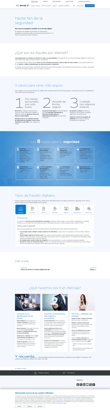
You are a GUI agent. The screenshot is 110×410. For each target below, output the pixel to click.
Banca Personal (57, 1)
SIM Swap (55, 209)
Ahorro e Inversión (46, 5)
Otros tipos (89, 209)
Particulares (34, 1)
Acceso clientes (90, 5)
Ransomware (77, 209)
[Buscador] (74, 6)
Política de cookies (62, 402)
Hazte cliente (80, 5)
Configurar (29, 406)
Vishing (43, 209)
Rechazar (40, 406)
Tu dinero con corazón (84, 1)
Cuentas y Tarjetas (35, 5)
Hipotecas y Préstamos (64, 5)
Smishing (32, 209)
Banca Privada (69, 1)
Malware (66, 209)
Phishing (21, 209)
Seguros (55, 5)
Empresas (45, 1)
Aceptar (19, 406)
